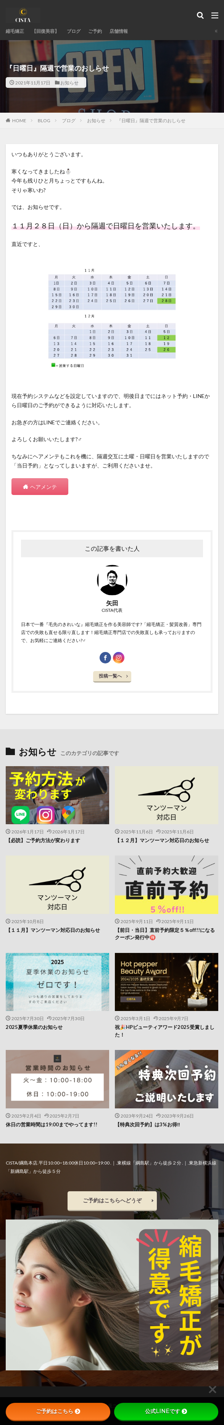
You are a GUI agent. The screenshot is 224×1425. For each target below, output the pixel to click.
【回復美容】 (45, 31)
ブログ (74, 31)
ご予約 (95, 31)
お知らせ (69, 82)
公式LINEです (166, 1411)
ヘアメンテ (43, 486)
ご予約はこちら (58, 1411)
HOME (19, 120)
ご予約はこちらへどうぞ (112, 1200)
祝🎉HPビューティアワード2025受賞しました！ (164, 1031)
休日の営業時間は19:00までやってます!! (51, 1124)
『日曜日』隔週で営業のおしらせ (151, 120)
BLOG (44, 120)
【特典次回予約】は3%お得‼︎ (147, 1124)
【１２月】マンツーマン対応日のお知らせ (162, 840)
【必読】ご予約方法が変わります (43, 840)
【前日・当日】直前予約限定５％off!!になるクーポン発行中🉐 (165, 934)
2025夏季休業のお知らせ (34, 1027)
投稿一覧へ (110, 676)
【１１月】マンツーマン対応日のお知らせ (53, 930)
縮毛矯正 (15, 31)
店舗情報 (119, 31)
